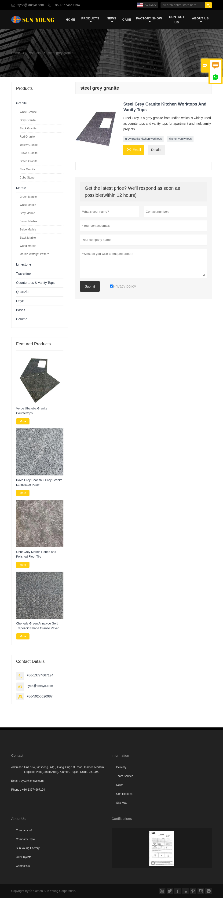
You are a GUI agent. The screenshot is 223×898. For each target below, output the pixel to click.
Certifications (124, 794)
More (23, 421)
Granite (21, 103)
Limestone (23, 264)
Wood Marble (28, 246)
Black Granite (28, 129)
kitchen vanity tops (180, 139)
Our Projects (24, 857)
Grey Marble (27, 213)
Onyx (20, 301)
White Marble (28, 205)
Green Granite (28, 161)
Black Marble (28, 238)
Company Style (25, 839)
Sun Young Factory (28, 848)
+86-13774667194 (66, 5)
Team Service (124, 776)
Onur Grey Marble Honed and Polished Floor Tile (36, 554)
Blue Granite (27, 170)
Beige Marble (28, 230)
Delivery (121, 767)
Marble (21, 188)
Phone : (16, 790)
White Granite (28, 112)
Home (70, 20)
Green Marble (28, 197)
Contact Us (176, 20)
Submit (90, 286)
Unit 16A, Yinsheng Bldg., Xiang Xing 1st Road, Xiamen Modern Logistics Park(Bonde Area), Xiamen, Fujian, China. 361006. (64, 769)
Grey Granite (28, 120)
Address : (17, 767)
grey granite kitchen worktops (143, 139)
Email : (15, 781)
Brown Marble (28, 221)
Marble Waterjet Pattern (34, 254)
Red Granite (27, 137)
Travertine (23, 273)
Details (156, 150)
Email (134, 150)
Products (90, 20)
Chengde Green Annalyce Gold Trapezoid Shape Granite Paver (37, 626)
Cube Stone (27, 178)
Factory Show (149, 20)
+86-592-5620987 (40, 696)
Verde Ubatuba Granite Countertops (31, 410)
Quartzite (22, 292)
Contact (17, 755)
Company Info (24, 831)
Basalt (20, 310)
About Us (200, 20)
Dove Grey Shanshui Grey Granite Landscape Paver (39, 482)
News (111, 20)
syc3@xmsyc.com (31, 5)
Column (21, 319)
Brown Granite (29, 153)
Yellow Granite (29, 145)
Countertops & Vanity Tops (35, 283)
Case (126, 20)
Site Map (121, 803)
